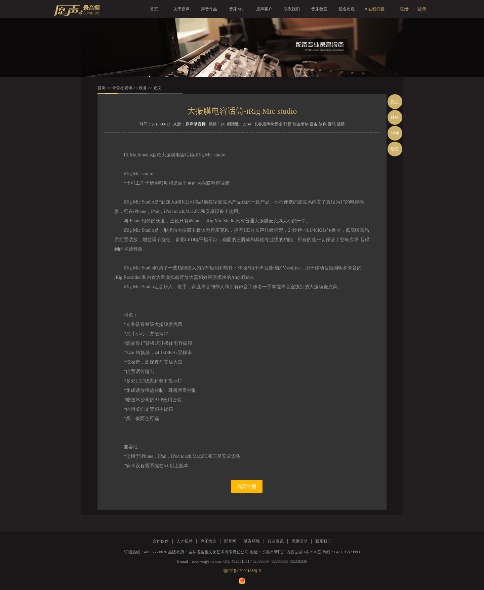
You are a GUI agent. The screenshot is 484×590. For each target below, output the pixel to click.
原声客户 (264, 9)
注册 (404, 8)
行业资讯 (276, 541)
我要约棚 (246, 486)
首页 (154, 9)
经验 (395, 117)
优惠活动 (299, 541)
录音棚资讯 (122, 87)
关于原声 (181, 9)
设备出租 (347, 9)
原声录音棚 (196, 124)
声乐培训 (208, 541)
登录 (422, 8)
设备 (143, 87)
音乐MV (236, 9)
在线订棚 (374, 9)
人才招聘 (184, 541)
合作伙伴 (161, 541)
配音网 (230, 541)
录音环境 (252, 541)
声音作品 (209, 9)
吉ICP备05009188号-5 (242, 570)
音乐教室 (319, 9)
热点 (395, 101)
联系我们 (292, 9)
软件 (395, 133)
